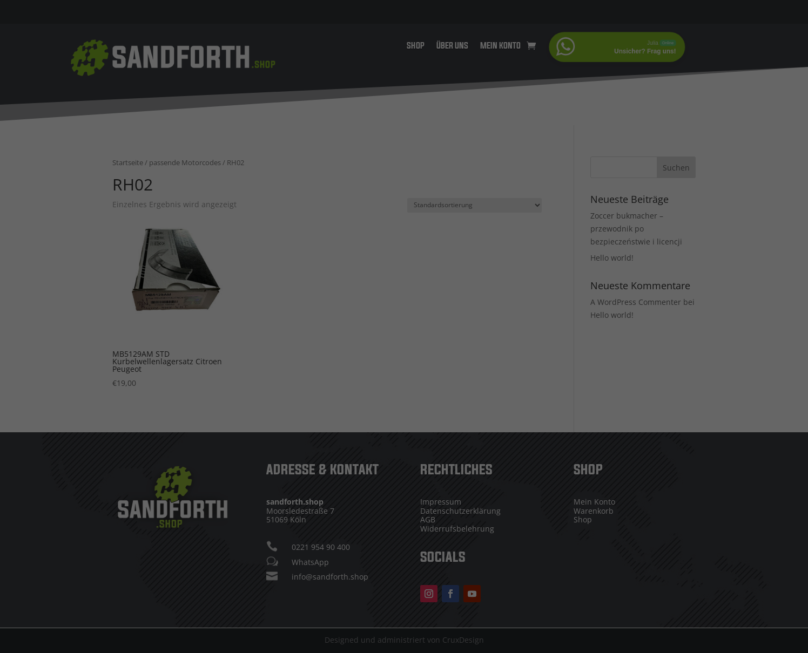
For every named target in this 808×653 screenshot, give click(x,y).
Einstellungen (423, 319)
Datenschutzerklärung (474, 308)
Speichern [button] (404, 424)
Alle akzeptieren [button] (404, 392)
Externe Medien (465, 354)
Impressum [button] (464, 479)
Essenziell (324, 354)
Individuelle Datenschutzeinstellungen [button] (404, 456)
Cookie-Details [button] (349, 479)
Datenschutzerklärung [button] (409, 479)
